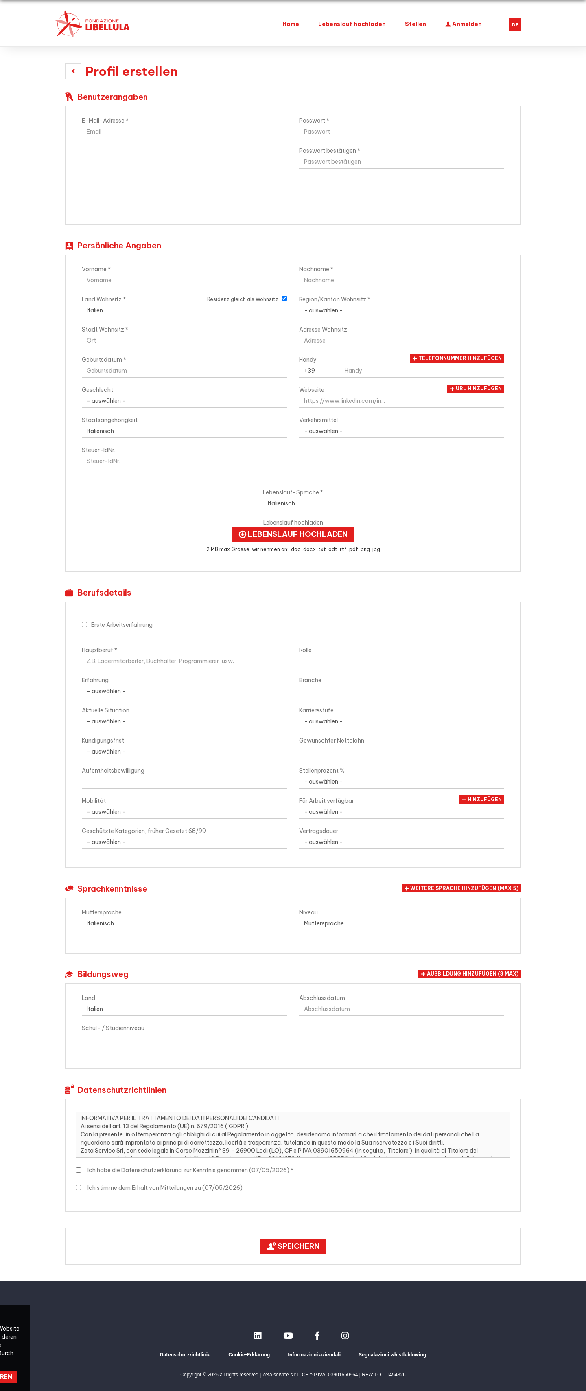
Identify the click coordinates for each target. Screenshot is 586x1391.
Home (290, 24)
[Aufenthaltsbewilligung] (184, 782)
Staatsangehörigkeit (110, 420)
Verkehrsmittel (318, 420)
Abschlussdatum (322, 998)
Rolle (305, 650)
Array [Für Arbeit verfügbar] (401, 812)
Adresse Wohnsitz (323, 329)
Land (88, 998)
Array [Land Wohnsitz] (184, 310)
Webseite (311, 389)
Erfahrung (95, 680)
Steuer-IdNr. (99, 450)
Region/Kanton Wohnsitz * (334, 299)
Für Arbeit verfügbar (326, 800)
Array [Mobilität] (184, 812)
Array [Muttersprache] (184, 923)
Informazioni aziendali (314, 1354)
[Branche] (401, 691)
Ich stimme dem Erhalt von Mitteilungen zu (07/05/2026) (164, 1187)
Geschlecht (97, 389)
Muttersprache (102, 912)
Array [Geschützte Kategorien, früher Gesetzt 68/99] (184, 842)
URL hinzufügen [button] (476, 388)
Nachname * (316, 269)
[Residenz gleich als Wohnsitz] (284, 298)
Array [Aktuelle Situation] (184, 721)
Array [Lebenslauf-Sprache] (293, 503)
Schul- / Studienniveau (113, 1028)
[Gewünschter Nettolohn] (401, 751)
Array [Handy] (319, 371)
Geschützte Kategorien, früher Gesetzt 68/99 (144, 831)
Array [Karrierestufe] (401, 721)
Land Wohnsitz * (104, 299)
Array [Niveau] (401, 923)
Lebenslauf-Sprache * (293, 492)
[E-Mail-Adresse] (184, 131)
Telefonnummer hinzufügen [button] (457, 358)
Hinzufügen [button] (481, 799)
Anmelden (463, 23)
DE (515, 25)
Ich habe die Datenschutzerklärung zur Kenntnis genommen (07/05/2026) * (189, 1170)
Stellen (415, 24)
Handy (308, 359)
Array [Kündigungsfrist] (184, 751)
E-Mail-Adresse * (105, 120)
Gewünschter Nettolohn (331, 740)
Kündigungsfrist (103, 740)
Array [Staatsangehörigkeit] (184, 431)
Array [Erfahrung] (184, 691)
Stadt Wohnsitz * (105, 329)
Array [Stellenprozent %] (401, 782)
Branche (310, 680)
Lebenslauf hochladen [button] (293, 534)
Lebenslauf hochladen (352, 24)
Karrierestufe (316, 710)
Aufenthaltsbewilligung (113, 770)
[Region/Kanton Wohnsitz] (401, 310)
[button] (73, 71)
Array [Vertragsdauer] (401, 842)
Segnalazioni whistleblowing (392, 1354)
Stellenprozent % (322, 770)
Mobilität (94, 800)
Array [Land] (184, 1009)
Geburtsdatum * (104, 359)
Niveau (308, 912)
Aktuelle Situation (105, 710)
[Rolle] (401, 661)
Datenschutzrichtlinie (185, 1354)
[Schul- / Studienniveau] (184, 1039)
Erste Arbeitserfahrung (122, 624)
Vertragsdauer (318, 831)
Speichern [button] (293, 1246)
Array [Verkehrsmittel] (401, 431)
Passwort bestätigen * (329, 150)
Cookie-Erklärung (249, 1354)
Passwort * (314, 120)
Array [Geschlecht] (184, 401)
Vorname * (96, 269)
